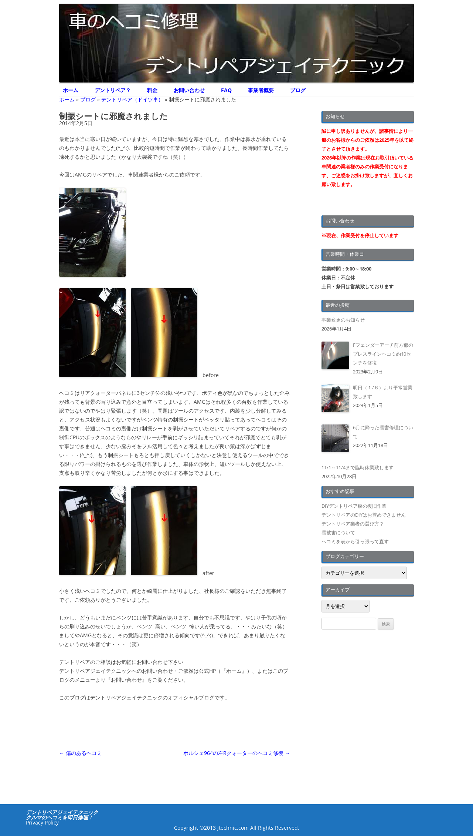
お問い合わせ (189, 90)
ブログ (298, 90)
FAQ (226, 90)
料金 (152, 90)
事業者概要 (261, 90)
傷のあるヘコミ (80, 752)
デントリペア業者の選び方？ (352, 523)
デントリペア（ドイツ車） (132, 99)
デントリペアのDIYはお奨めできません (363, 514)
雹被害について (338, 532)
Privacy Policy (42, 822)
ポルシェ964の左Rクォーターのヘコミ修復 (236, 752)
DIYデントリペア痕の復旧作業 (354, 506)
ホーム (70, 90)
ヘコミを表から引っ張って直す (355, 541)
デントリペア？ (113, 90)
